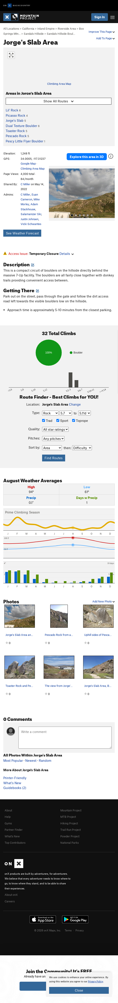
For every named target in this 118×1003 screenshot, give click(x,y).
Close (79, 990)
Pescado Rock (16, 136)
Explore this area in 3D (87, 157)
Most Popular (13, 760)
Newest (30, 760)
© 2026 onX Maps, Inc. (47, 930)
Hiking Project (69, 823)
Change (75, 404)
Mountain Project (70, 810)
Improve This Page (102, 31)
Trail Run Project (70, 829)
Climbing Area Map (59, 83)
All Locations (11, 28)
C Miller (25, 184)
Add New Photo (103, 601)
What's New (12, 783)
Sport (62, 421)
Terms (68, 930)
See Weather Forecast (22, 233)
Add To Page (105, 38)
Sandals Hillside (34, 33)
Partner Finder (14, 829)
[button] (53, 193)
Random (45, 760)
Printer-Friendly (14, 778)
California (28, 28)
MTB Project (68, 816)
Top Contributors (15, 842)
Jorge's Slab (14, 120)
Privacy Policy (95, 981)
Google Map (28, 163)
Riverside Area (67, 28)
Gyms (8, 823)
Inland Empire (46, 28)
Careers (10, 901)
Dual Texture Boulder (21, 126)
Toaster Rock (15, 131)
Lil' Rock (12, 110)
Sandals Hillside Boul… (61, 33)
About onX (11, 894)
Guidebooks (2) (14, 788)
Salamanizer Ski (31, 214)
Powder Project (69, 836)
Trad (47, 421)
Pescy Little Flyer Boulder (24, 141)
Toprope (80, 421)
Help (8, 816)
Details (66, 254)
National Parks (69, 842)
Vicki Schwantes (31, 224)
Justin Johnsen (29, 219)
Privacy (79, 930)
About (8, 810)
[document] (79, 984)
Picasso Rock (15, 115)
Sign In (99, 17)
